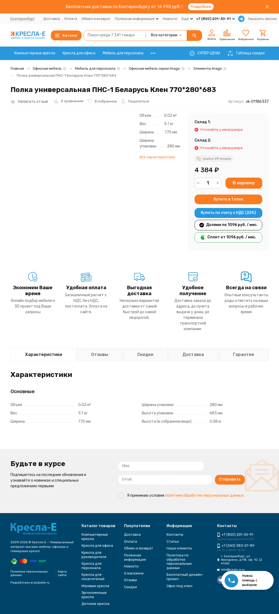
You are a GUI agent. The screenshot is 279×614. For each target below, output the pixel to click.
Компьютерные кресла (34, 53)
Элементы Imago (207, 68)
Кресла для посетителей (93, 577)
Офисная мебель (47, 68)
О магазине (134, 573)
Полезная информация (135, 557)
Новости (170, 19)
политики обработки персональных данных (204, 495)
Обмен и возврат (96, 19)
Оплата (70, 19)
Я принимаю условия (181, 495)
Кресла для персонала (91, 566)
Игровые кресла (95, 586)
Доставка (51, 19)
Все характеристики (157, 157)
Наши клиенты (179, 548)
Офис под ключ (179, 586)
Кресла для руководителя (94, 555)
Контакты (175, 534)
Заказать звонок (262, 19)
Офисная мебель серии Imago (154, 68)
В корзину (244, 182)
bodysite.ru (42, 582)
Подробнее (201, 7)
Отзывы (130, 580)
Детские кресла (96, 604)
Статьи (173, 541)
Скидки (130, 587)
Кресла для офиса (79, 53)
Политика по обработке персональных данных (179, 561)
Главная (17, 68)
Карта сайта (62, 573)
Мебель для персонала (123, 53)
